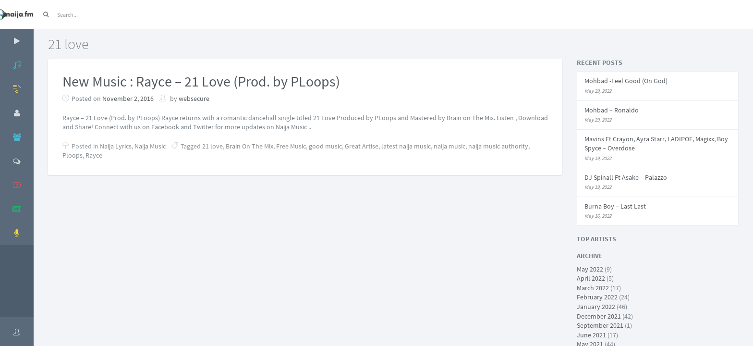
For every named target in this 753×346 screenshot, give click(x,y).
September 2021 (600, 325)
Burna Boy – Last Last (615, 206)
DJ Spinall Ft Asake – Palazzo (625, 177)
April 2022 (591, 278)
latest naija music (406, 146)
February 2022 (597, 297)
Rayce (93, 155)
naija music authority (498, 146)
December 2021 (599, 316)
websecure (194, 98)
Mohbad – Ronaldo (611, 110)
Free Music (291, 146)
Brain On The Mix (249, 146)
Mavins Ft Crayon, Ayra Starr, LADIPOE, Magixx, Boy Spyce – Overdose (656, 144)
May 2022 (590, 269)
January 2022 (596, 306)
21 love (212, 146)
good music (325, 146)
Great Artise (361, 146)
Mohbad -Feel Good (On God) (626, 80)
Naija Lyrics (116, 146)
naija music (449, 146)
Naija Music (150, 146)
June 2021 (591, 335)
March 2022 (593, 288)
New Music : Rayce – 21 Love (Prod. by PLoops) (201, 81)
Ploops (72, 155)
